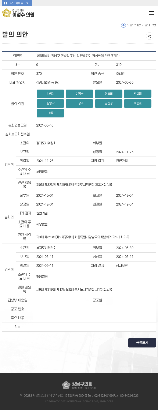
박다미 (137, 93)
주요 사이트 (16, 3)
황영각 (50, 103)
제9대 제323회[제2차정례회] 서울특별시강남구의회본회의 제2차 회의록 (82, 237)
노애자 (50, 113)
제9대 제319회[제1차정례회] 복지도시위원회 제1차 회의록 (74, 289)
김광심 (50, 93)
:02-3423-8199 (103, 396)
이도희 (108, 93)
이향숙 (79, 93)
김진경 (108, 103)
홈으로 (123, 25)
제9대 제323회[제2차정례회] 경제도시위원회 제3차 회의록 (74, 185)
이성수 (79, 103)
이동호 (137, 103)
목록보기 (142, 343)
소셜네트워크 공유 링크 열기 (149, 36)
